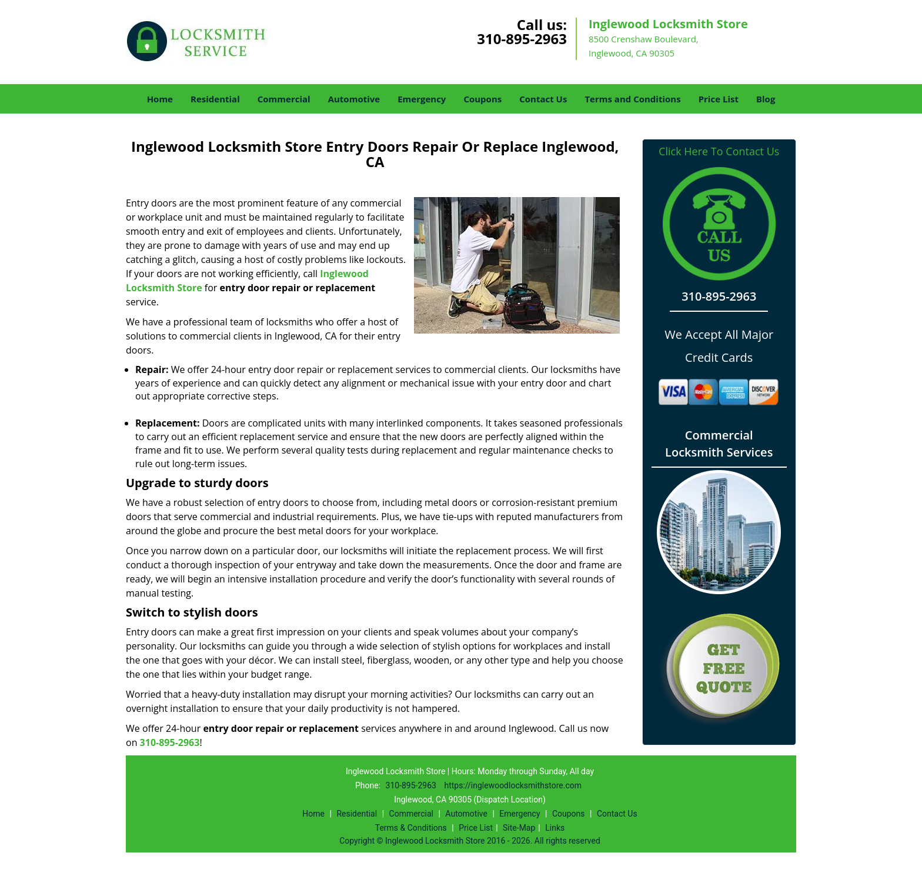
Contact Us (543, 99)
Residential (215, 99)
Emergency (421, 99)
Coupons (482, 99)
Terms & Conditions (411, 827)
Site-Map (519, 827)
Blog (765, 99)
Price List (719, 99)
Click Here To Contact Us (719, 151)
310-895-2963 (522, 38)
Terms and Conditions (632, 99)
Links (554, 827)
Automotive (354, 99)
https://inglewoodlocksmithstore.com (513, 785)
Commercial (284, 99)
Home (160, 99)
